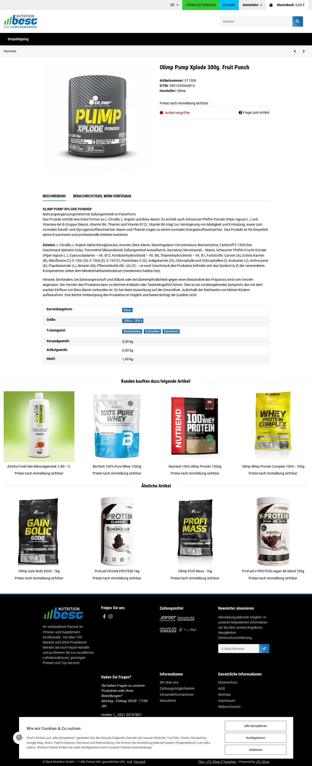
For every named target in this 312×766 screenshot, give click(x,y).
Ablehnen (255, 750)
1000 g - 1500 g (133, 320)
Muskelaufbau (132, 331)
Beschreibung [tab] (54, 196)
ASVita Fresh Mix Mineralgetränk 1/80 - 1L (39, 466)
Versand (139, 762)
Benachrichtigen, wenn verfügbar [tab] (102, 196)
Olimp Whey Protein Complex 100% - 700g (273, 466)
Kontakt (229, 5)
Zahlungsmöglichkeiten (177, 688)
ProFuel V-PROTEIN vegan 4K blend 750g (273, 571)
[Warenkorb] (287, 5)
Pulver (127, 310)
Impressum (226, 701)
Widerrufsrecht (229, 707)
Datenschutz (227, 682)
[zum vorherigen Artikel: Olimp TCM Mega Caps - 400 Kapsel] (294, 51)
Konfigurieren (255, 738)
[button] (252, 5)
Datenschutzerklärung (235, 638)
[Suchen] (256, 21)
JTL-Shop (262, 762)
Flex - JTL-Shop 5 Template (217, 762)
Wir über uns (169, 682)
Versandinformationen (177, 694)
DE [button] (172, 5)
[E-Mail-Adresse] (238, 648)
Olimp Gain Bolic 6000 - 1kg (39, 571)
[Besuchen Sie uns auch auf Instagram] (110, 617)
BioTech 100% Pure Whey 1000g (117, 466)
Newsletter (168, 701)
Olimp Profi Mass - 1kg (195, 571)
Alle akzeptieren (255, 726)
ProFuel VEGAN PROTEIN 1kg (117, 571)
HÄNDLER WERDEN (201, 5)
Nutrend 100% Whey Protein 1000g (195, 466)
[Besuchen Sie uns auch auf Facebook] (104, 617)
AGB (221, 688)
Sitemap (224, 694)
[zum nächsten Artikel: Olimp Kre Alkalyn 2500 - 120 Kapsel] (303, 51)
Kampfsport (171, 331)
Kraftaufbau (152, 331)
